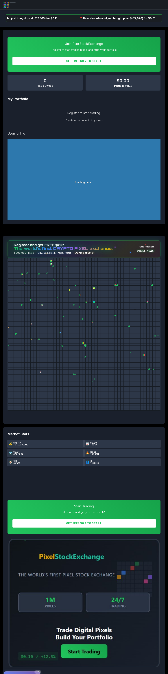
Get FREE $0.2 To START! (84, 61)
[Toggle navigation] (12, 4)
